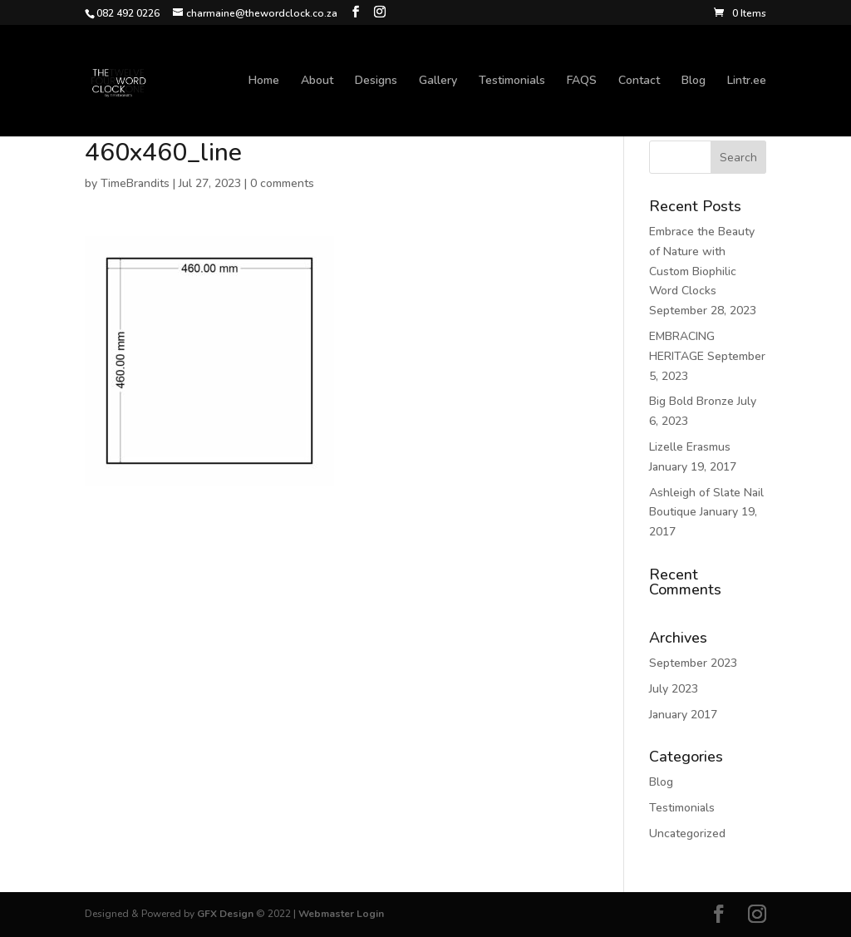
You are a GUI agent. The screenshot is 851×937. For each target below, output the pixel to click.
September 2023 (693, 663)
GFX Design (225, 913)
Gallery (438, 81)
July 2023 (673, 689)
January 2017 (683, 714)
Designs (376, 81)
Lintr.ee (746, 81)
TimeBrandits (135, 183)
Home (263, 81)
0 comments (282, 183)
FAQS (582, 81)
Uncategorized (687, 833)
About (317, 81)
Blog (693, 81)
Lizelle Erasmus (689, 447)
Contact (639, 81)
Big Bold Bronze (691, 401)
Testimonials (512, 81)
